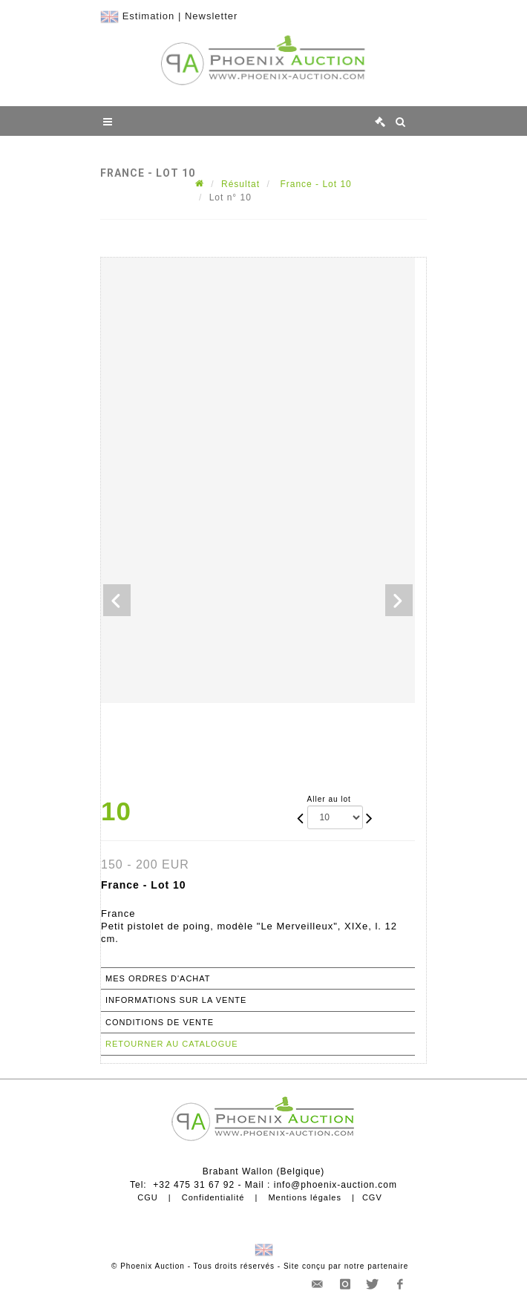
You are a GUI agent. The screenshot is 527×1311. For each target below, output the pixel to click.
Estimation (148, 16)
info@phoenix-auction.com (335, 1185)
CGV (372, 1197)
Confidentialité (213, 1197)
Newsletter (211, 16)
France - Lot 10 (314, 184)
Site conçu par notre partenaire (346, 1266)
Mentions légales (304, 1197)
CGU (147, 1197)
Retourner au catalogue (171, 1043)
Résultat (240, 184)
